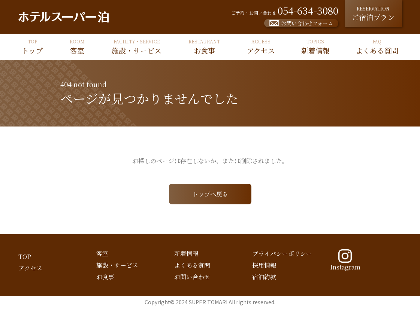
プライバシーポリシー (282, 253)
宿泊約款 (264, 276)
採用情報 (264, 265)
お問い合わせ (192, 276)
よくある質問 (192, 265)
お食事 (105, 276)
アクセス (30, 268)
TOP (24, 256)
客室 (102, 253)
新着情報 (186, 253)
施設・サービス (117, 265)
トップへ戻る (210, 194)
